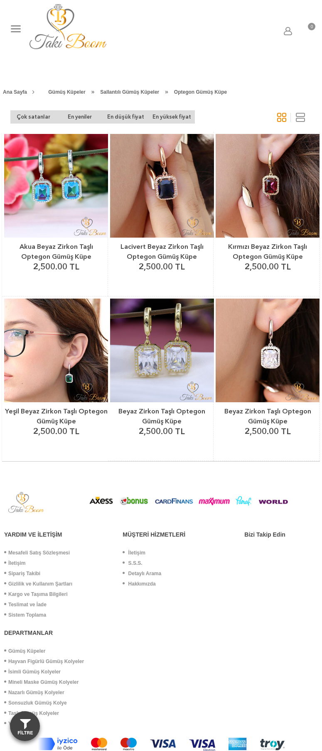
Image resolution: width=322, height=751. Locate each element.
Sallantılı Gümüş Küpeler (129, 92)
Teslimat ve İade (25, 605)
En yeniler (80, 117)
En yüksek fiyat (171, 117)
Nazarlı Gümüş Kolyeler (34, 692)
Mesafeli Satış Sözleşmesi (37, 553)
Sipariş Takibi (22, 573)
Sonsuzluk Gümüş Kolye (35, 703)
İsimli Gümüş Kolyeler (32, 672)
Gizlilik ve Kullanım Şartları (38, 584)
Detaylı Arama (142, 573)
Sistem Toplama (25, 615)
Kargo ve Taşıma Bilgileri (36, 594)
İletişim (14, 563)
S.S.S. (132, 563)
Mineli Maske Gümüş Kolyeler (41, 682)
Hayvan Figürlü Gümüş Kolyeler (44, 661)
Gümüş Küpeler (66, 92)
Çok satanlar (33, 117)
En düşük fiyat (125, 117)
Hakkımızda (139, 584)
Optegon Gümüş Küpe (200, 92)
